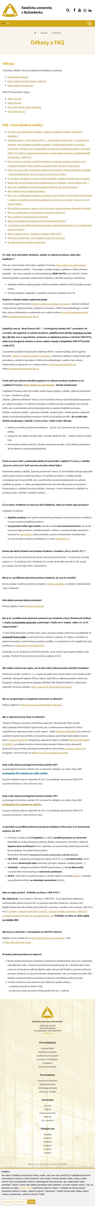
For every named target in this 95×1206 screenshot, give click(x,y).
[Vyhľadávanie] (68, 10)
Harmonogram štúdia (47, 1088)
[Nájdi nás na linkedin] (90, 10)
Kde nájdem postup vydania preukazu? (27, 191)
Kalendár (47, 1138)
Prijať (31, 1202)
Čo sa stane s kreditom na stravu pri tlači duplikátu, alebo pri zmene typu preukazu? (49, 178)
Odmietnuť (20, 1202)
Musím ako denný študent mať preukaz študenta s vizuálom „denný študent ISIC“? (48, 182)
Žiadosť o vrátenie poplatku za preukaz (50, 303)
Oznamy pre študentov (47, 1080)
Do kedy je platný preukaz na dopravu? (27, 242)
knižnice (77, 875)
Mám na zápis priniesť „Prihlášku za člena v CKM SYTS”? (35, 233)
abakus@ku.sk (62, 538)
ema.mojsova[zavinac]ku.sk (74, 312)
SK (3, 23)
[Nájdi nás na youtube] (79, 10)
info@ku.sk (47, 1033)
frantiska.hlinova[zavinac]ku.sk (23, 316)
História (47, 1109)
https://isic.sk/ (15, 98)
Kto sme (47, 1105)
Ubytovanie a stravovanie (48, 1055)
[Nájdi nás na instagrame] (84, 10)
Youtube (47, 1149)
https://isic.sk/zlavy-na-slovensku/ (48, 938)
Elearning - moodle (47, 1091)
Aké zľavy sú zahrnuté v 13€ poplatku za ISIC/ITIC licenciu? (36, 237)
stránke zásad (25, 1188)
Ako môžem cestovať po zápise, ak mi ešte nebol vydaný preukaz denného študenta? (49, 208)
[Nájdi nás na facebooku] (74, 10)
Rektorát (47, 1116)
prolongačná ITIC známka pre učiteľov (21, 804)
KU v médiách (47, 1120)
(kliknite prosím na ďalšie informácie (49, 752)
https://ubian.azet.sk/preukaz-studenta (27, 81)
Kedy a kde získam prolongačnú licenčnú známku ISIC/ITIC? (37, 221)
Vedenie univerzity (47, 1113)
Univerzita (44, 33)
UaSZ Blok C (26, 534)
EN (8, 23)
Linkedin (47, 1152)
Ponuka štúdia (47, 1048)
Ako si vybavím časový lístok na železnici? (28, 216)
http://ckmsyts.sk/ (16, 111)
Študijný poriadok (47, 1084)
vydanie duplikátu (56, 583)
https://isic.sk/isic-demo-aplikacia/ (24, 107)
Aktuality (47, 1134)
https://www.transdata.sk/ (20, 85)
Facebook (47, 1141)
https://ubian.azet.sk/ (18, 76)
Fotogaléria (47, 1063)
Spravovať (8, 1202)
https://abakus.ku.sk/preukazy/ (71, 265)
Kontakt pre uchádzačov (47, 1059)
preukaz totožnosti (18, 739)
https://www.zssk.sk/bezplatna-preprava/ (51, 686)
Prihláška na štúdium (47, 1052)
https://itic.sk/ (14, 102)
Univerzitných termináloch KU (29, 645)
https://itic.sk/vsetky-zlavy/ (18, 942)
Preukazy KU (56, 33)
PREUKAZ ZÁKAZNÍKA (66, 731)
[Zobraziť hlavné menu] (89, 23)
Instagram (47, 1145)
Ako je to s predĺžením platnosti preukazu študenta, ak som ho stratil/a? (43, 187)
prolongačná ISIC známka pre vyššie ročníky (24, 773)
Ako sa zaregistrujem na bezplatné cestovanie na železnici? (37, 212)
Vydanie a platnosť (35, 606)
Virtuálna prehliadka (47, 1066)
